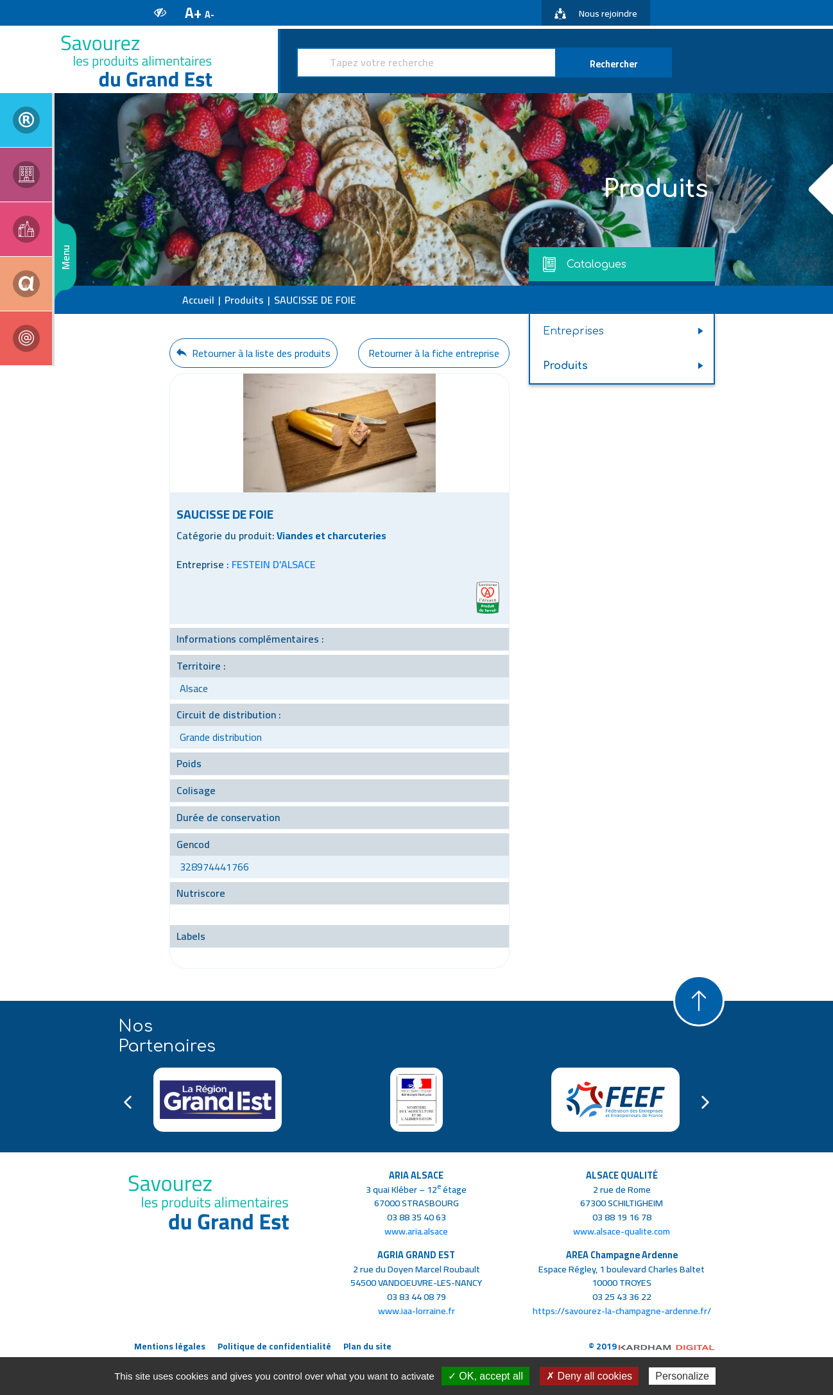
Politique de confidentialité (274, 1346)
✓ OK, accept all (485, 1376)
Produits (244, 299)
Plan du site (367, 1346)
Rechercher (614, 64)
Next (705, 1102)
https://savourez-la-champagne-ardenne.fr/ (622, 1310)
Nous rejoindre (595, 13)
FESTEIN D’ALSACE (274, 564)
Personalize (682, 1376)
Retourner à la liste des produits (253, 353)
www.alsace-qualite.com (621, 1231)
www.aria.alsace (416, 1231)
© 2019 (651, 1346)
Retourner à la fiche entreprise (433, 353)
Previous (127, 1102)
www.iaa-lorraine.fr (416, 1310)
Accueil (198, 299)
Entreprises (573, 331)
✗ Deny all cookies (589, 1376)
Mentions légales (169, 1346)
